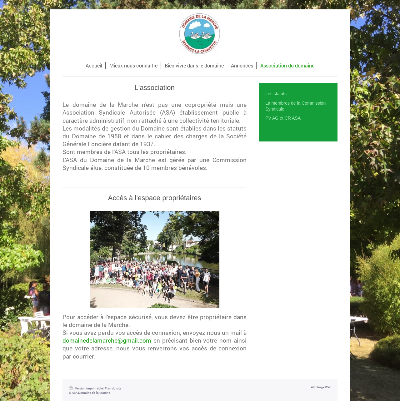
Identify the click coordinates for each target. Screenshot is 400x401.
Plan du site (113, 388)
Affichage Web (321, 387)
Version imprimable (86, 388)
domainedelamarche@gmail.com (106, 340)
